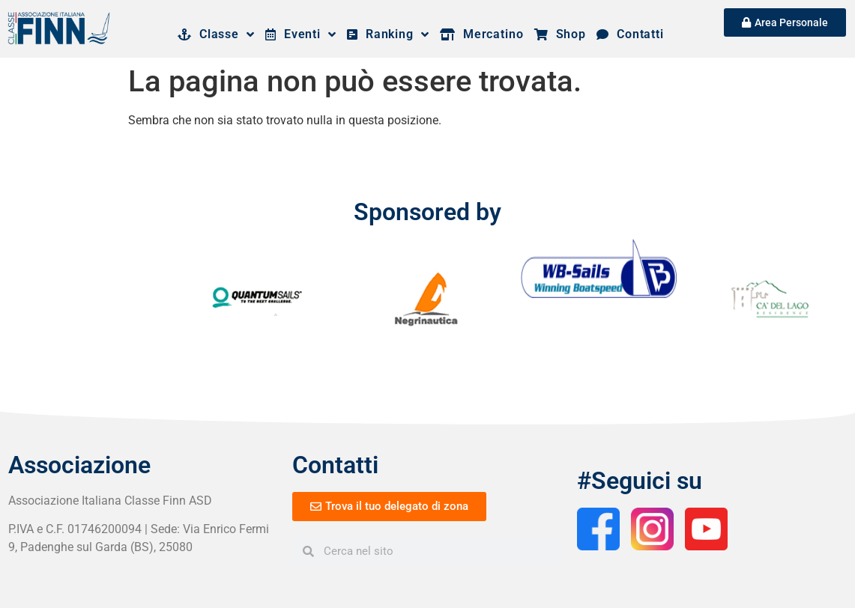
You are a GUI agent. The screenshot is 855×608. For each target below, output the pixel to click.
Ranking (388, 34)
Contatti (630, 34)
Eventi (300, 34)
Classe (216, 34)
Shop (560, 34)
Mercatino (482, 34)
